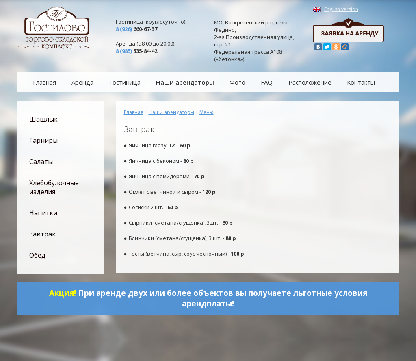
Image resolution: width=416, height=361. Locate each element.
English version (341, 9)
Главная (133, 112)
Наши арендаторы (171, 112)
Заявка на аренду (348, 30)
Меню (206, 112)
